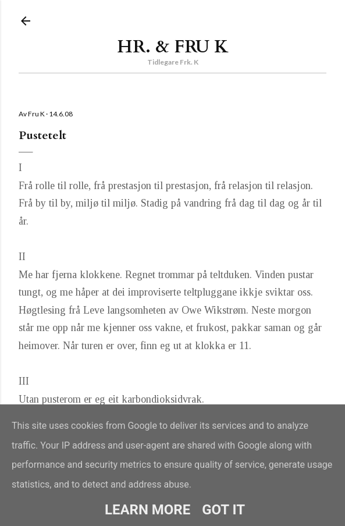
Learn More (147, 510)
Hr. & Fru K (173, 47)
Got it (223, 510)
